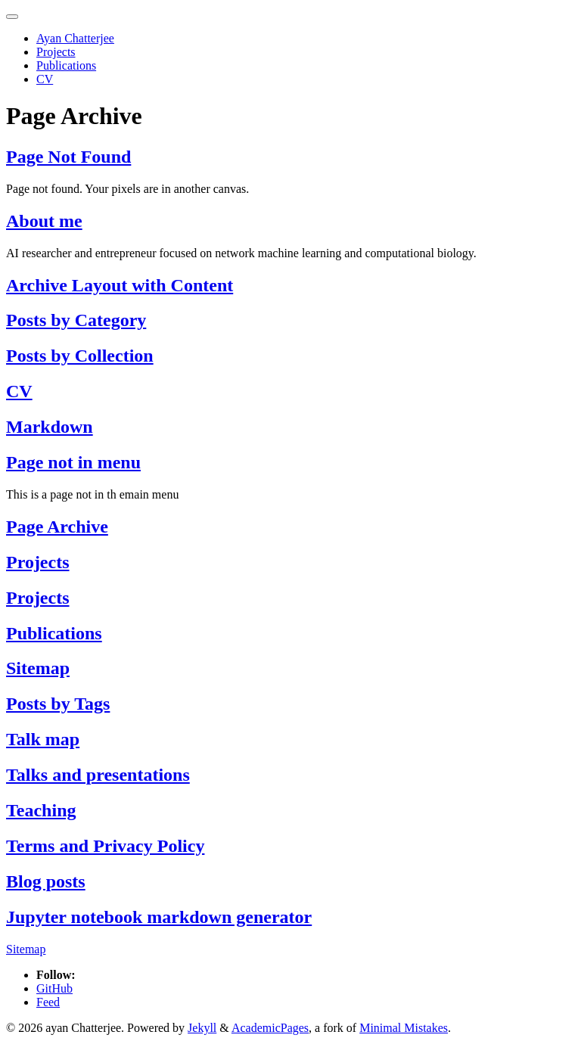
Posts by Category (76, 320)
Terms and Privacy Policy (105, 846)
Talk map (42, 739)
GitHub (54, 988)
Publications (66, 65)
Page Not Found (68, 156)
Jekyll (202, 1027)
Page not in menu (73, 462)
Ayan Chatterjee (75, 38)
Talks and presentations (98, 775)
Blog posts (45, 881)
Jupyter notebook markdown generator (159, 917)
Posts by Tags (58, 703)
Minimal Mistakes (403, 1027)
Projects (56, 51)
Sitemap (38, 668)
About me (44, 221)
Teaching (41, 810)
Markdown (49, 427)
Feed (48, 1002)
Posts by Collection (80, 355)
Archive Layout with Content (119, 285)
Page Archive (57, 526)
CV (44, 79)
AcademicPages (270, 1027)
